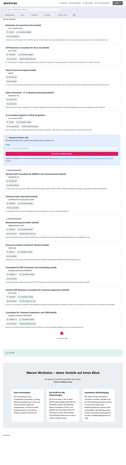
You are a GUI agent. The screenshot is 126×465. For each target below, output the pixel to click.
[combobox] (32, 10)
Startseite (6, 425)
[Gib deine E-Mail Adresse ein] (42, 154)
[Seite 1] (55, 336)
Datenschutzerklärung (94, 158)
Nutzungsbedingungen (66, 158)
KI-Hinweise (9, 160)
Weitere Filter (64, 15)
